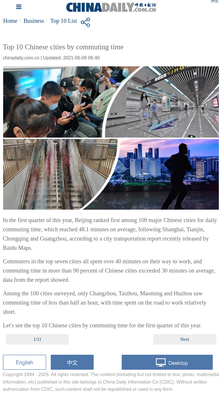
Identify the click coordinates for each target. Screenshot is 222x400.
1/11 (37, 339)
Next (184, 339)
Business (33, 21)
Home (10, 21)
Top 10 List (63, 21)
